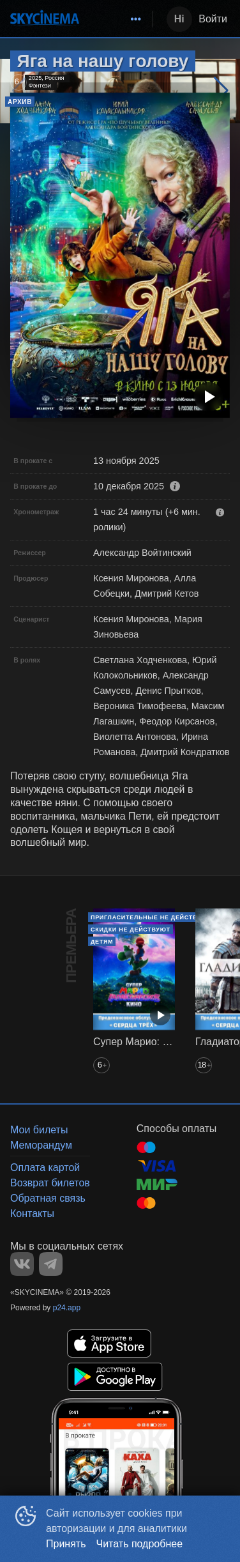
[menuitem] (135, 19)
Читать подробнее (139, 1543)
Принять (66, 1543)
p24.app (66, 1307)
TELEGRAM (51, 1264)
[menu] (118, 19)
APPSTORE (109, 1343)
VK (22, 1264)
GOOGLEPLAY (115, 1377)
